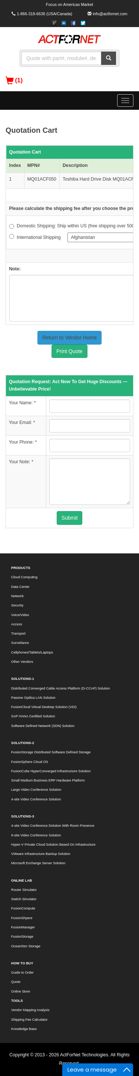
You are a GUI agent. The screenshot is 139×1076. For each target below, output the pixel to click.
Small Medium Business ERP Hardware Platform (48, 780)
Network (17, 596)
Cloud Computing (24, 577)
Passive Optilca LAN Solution (33, 698)
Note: (15, 269)
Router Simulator (24, 890)
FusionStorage (22, 936)
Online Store (20, 991)
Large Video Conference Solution (36, 790)
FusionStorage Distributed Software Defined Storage (50, 752)
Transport (18, 633)
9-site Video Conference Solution (36, 835)
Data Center (20, 587)
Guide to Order (22, 972)
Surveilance (20, 643)
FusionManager (23, 927)
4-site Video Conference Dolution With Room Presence (52, 825)
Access (16, 624)
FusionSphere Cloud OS (29, 762)
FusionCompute (23, 908)
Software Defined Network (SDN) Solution (43, 726)
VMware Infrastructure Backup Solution (40, 854)
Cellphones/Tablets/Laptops (32, 652)
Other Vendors (22, 662)
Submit (70, 518)
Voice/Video (20, 615)
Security (17, 605)
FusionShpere (21, 918)
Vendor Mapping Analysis (30, 1010)
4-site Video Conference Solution (36, 799)
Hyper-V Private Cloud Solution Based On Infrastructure (53, 844)
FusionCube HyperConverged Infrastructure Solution (50, 771)
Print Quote (69, 351)
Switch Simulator (24, 899)
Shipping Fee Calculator (29, 1019)
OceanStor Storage (25, 946)
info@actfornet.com (110, 13)
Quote (15, 982)
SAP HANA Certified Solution (33, 716)
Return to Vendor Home (69, 337)
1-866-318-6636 (31, 13)
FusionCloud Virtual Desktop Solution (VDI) (43, 707)
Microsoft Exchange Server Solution (38, 863)
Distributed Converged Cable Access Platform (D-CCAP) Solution (60, 688)
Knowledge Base (24, 1029)
